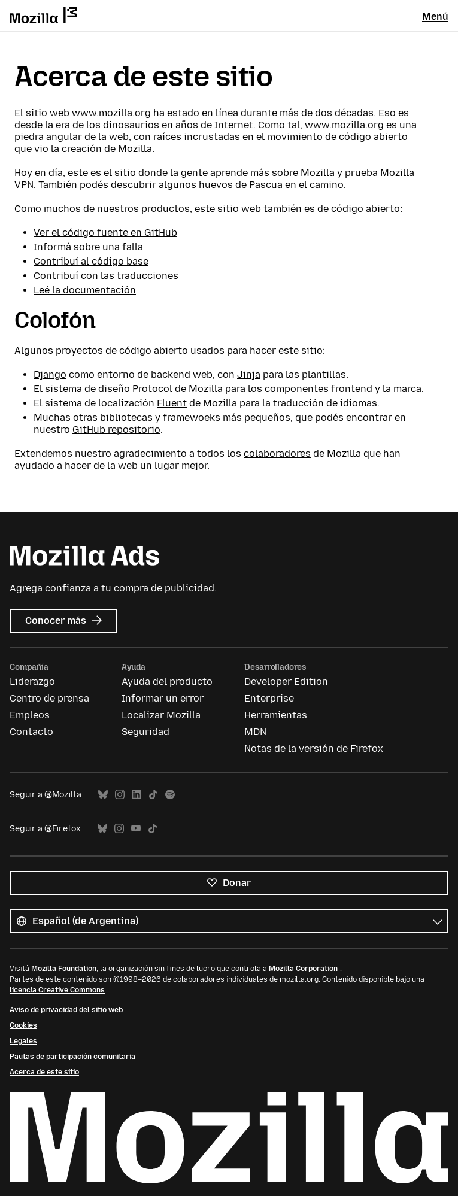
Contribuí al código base (91, 261)
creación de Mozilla (107, 148)
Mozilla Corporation (303, 968)
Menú (435, 16)
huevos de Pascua (241, 184)
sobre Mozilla (303, 172)
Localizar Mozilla (161, 715)
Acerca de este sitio (44, 1072)
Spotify (170, 794)
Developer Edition (286, 681)
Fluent (172, 403)
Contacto (31, 731)
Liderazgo (32, 681)
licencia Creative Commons (57, 990)
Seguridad (145, 731)
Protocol (152, 388)
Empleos (30, 715)
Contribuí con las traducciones (106, 275)
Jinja (248, 374)
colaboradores (277, 453)
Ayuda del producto (167, 681)
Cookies (23, 1025)
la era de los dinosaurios (102, 124)
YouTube (136, 828)
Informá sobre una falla (88, 247)
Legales (23, 1041)
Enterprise (269, 698)
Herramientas (275, 715)
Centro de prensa (49, 698)
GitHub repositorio (116, 429)
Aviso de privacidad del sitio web (66, 1010)
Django (50, 374)
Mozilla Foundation (63, 968)
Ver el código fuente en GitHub (105, 232)
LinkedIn (136, 794)
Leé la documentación (85, 290)
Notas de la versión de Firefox (313, 748)
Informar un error (163, 698)
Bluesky (103, 794)
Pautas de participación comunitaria (72, 1056)
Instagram (120, 794)
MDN (255, 731)
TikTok (153, 794)
